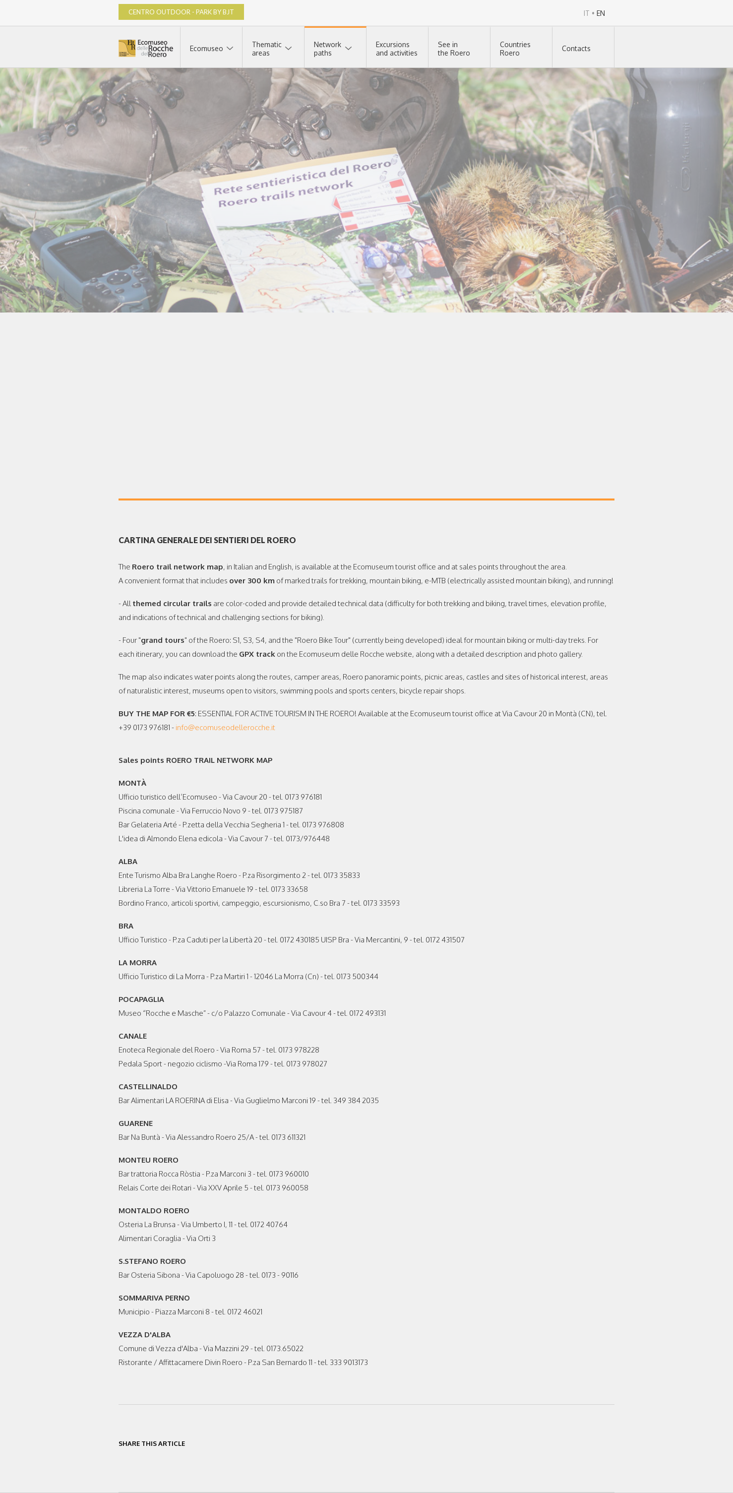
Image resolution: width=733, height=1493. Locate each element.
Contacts (576, 48)
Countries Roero (515, 48)
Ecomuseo (206, 48)
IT (587, 13)
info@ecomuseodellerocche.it (225, 727)
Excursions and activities (397, 48)
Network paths (327, 48)
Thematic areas (267, 48)
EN (601, 13)
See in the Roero (454, 48)
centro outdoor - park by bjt (181, 12)
